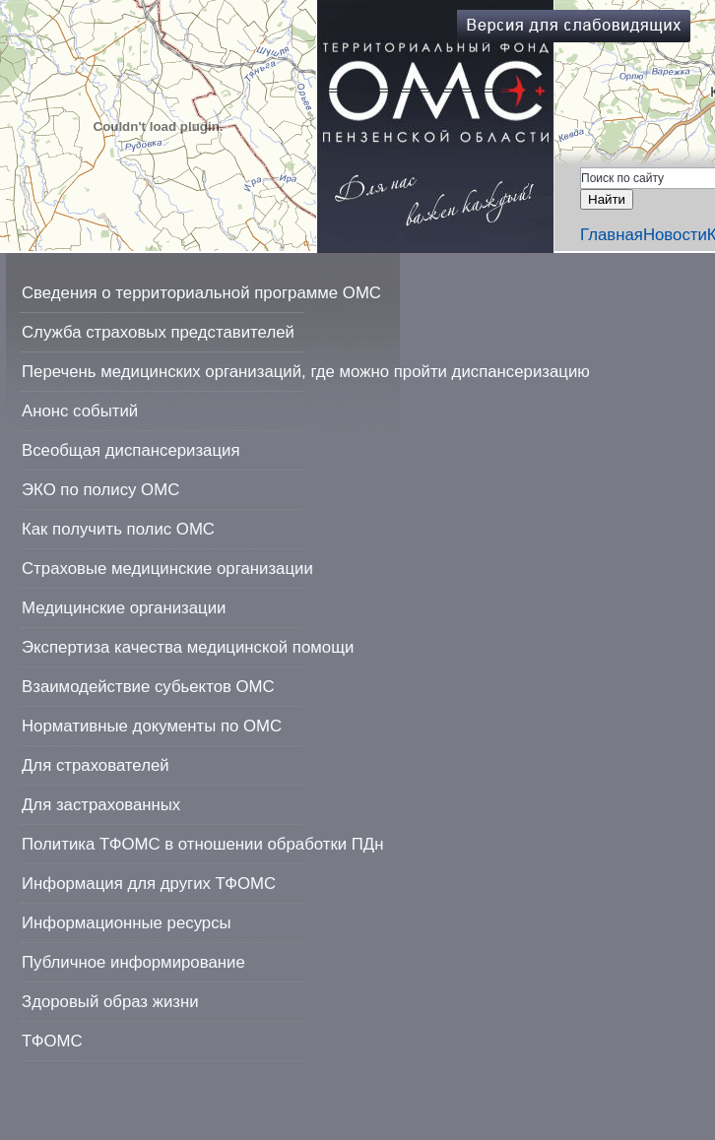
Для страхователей (95, 765)
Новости (675, 234)
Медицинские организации (124, 608)
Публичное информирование (133, 962)
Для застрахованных (101, 804)
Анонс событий (80, 411)
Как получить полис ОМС (118, 529)
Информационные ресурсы (126, 923)
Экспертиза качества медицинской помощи (188, 647)
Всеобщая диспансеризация (131, 450)
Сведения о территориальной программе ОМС (201, 293)
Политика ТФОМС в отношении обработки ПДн (202, 844)
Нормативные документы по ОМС (152, 726)
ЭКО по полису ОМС (100, 489)
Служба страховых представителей (158, 332)
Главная (611, 234)
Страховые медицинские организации (167, 568)
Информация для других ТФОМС (149, 883)
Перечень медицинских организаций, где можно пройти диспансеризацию (306, 371)
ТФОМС (52, 1041)
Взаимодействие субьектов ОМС (148, 686)
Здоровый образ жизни (110, 1001)
